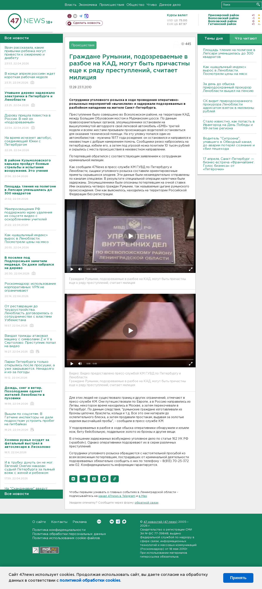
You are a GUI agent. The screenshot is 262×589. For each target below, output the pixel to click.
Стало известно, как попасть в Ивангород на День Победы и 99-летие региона (229, 125)
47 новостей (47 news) (160, 522)
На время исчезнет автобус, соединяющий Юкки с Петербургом (30, 144)
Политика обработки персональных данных (69, 534)
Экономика (88, 4)
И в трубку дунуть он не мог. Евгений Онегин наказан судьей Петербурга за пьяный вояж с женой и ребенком (30, 470)
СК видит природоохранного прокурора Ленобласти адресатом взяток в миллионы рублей (228, 106)
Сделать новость (86, 23)
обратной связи (146, 503)
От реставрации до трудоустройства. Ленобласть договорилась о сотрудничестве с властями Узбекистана (30, 316)
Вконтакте (99, 521)
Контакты (59, 522)
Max (124, 521)
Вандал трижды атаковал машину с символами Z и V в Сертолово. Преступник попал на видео (30, 344)
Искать (258, 4)
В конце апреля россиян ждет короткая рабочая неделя (30, 78)
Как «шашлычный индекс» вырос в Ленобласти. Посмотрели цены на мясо (30, 241)
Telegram (118, 521)
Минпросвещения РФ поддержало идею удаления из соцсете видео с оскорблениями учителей (30, 217)
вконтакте (75, 16)
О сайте (39, 522)
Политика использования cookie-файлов (66, 538)
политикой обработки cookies (90, 580)
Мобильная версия (69, 16)
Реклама (80, 522)
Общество (135, 4)
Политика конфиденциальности (59, 530)
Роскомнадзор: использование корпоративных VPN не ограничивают (30, 290)
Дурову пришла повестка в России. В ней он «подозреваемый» (30, 122)
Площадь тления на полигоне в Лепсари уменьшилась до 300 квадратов (229, 53)
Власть (70, 4)
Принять (238, 578)
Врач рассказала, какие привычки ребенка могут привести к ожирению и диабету (30, 55)
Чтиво (152, 4)
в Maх (143, 496)
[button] (73, 478)
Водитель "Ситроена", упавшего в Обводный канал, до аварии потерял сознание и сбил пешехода (229, 143)
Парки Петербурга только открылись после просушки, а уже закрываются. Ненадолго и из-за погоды (30, 370)
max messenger (86, 16)
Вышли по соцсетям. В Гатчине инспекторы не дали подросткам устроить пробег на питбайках (30, 422)
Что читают (246, 38)
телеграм (81, 16)
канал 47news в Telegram (116, 496)
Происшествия (111, 4)
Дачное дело (170, 4)
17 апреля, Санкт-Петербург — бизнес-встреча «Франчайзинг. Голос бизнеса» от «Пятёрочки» (228, 164)
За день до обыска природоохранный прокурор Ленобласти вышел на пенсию (228, 87)
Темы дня (213, 38)
